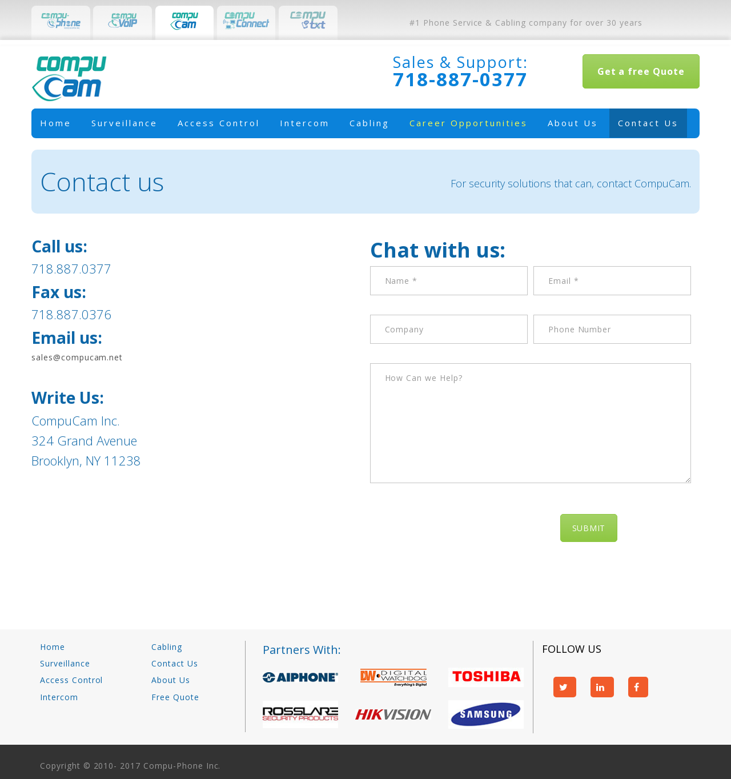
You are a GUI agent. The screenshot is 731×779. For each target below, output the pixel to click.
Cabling (369, 123)
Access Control (219, 123)
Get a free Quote (641, 71)
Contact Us (648, 123)
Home (55, 123)
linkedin (602, 687)
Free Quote (175, 697)
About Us (573, 123)
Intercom (305, 123)
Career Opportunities (468, 123)
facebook (638, 687)
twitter (565, 687)
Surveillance (124, 123)
